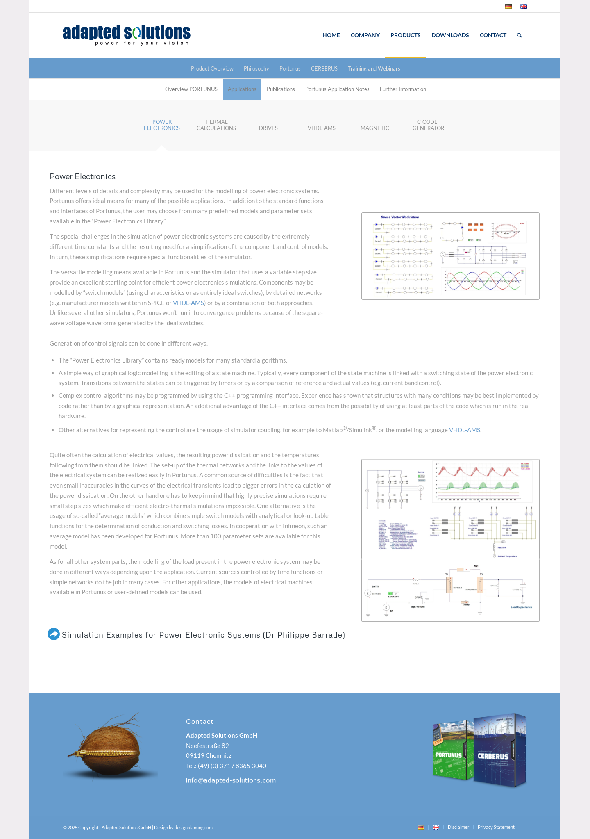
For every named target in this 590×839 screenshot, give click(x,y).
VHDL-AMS (188, 302)
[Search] (519, 35)
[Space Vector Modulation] (450, 256)
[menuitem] (508, 6)
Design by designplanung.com (183, 827)
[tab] (161, 128)
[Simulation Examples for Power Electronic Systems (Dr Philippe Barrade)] (54, 634)
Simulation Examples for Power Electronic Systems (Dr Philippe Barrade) (203, 634)
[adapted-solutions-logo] (148, 35)
